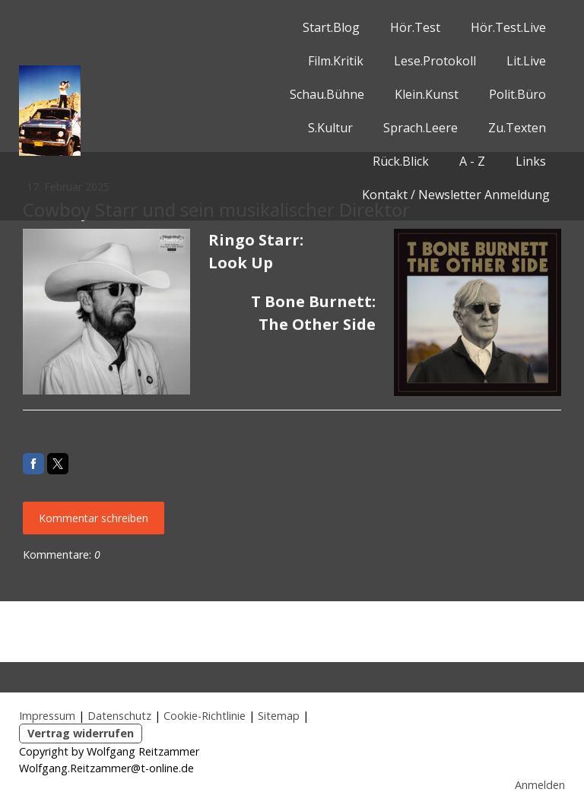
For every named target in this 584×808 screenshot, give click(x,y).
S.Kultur (330, 127)
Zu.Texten (517, 127)
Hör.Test (415, 27)
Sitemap (279, 715)
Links (531, 161)
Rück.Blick (401, 161)
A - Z (472, 161)
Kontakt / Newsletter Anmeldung (456, 194)
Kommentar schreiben (93, 518)
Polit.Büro (517, 94)
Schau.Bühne (327, 94)
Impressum (47, 715)
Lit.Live (526, 60)
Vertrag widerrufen (80, 733)
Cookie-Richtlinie (204, 715)
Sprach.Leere (420, 127)
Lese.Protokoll (435, 60)
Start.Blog (331, 27)
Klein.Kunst (427, 94)
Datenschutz (119, 715)
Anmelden (540, 785)
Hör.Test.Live (508, 27)
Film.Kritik (335, 60)
